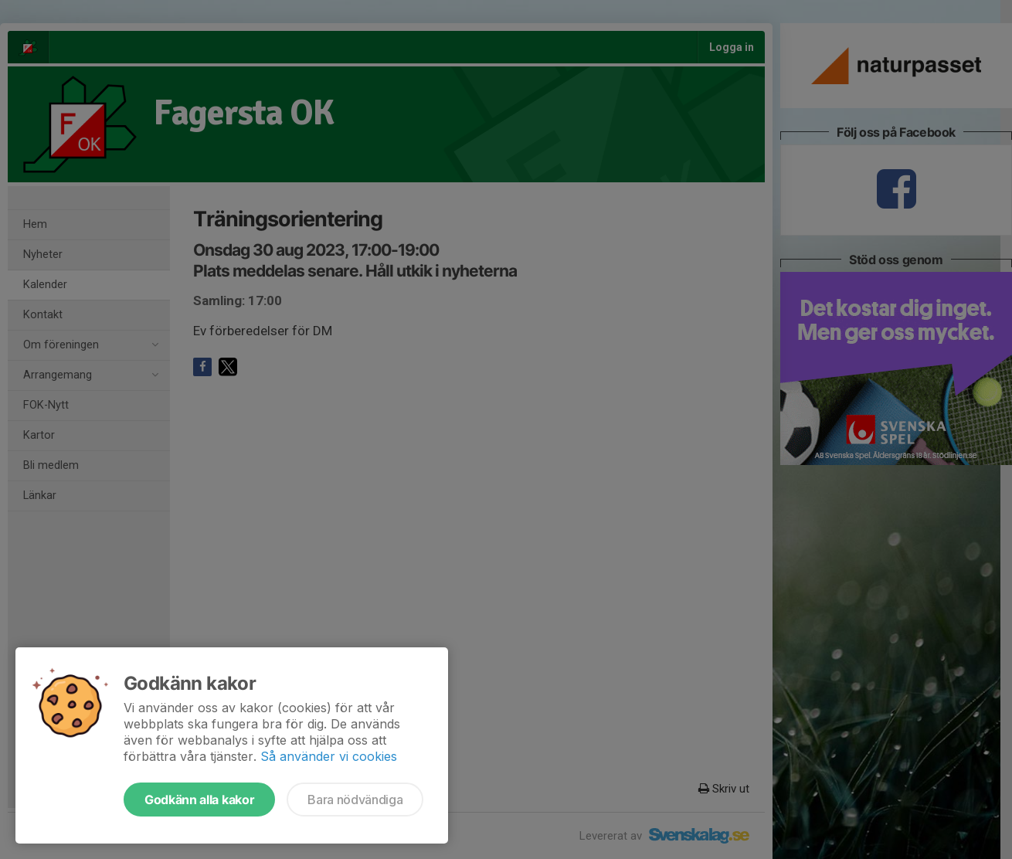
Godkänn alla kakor (199, 799)
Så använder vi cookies (328, 756)
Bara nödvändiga (354, 799)
